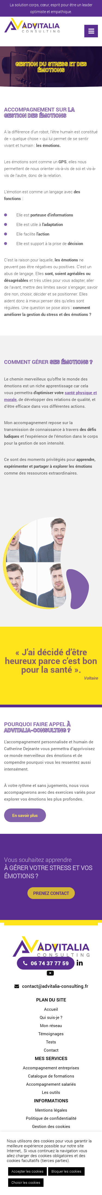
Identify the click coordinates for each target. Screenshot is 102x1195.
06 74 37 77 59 (50, 963)
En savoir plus (25, 815)
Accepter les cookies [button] (27, 1171)
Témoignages (51, 1033)
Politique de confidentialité (51, 1118)
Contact (51, 1050)
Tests (51, 1042)
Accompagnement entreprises (51, 1067)
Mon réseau (51, 1025)
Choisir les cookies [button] (25, 1182)
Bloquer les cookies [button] (66, 1171)
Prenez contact (51, 893)
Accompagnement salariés (51, 1084)
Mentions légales (51, 1110)
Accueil (51, 1009)
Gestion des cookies (51, 1126)
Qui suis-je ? (51, 1017)
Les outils (51, 1092)
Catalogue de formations (51, 1076)
